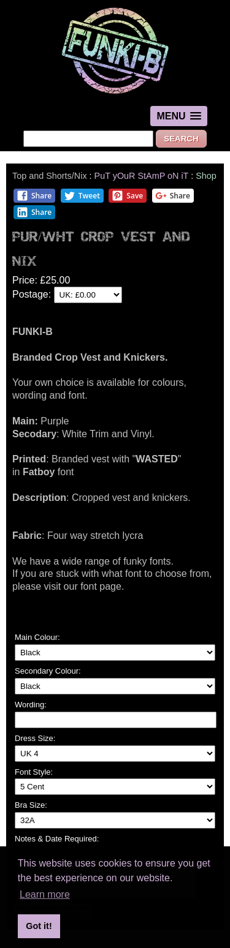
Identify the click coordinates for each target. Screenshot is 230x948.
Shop (206, 176)
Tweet (82, 195)
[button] (178, 116)
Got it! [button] (39, 926)
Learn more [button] (45, 894)
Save (127, 195)
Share (34, 195)
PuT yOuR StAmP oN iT (141, 176)
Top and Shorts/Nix (49, 176)
